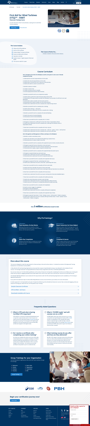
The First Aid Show (36, 416)
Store (49, 2)
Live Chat (85, 425)
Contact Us (23, 412)
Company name (73, 409)
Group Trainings (16, 374)
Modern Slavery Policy (50, 416)
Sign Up (74, 3)
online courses (67, 322)
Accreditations (23, 415)
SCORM (70, 317)
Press (34, 413)
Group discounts (23, 27)
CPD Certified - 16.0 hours (18, 290)
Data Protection (49, 412)
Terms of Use (48, 413)
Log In (10, 416)
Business (38, 2)
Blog (58, 2)
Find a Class (32, 2)
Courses (26, 2)
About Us (35, 410)
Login (78, 3)
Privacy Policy (48, 410)
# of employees (73, 414)
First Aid (18, 7)
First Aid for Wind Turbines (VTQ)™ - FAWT (31, 7)
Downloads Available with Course (20, 293)
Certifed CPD (32, 319)
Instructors (44, 2)
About (53, 2)
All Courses (11, 7)
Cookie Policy (48, 415)
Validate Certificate (24, 416)
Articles (62, 2)
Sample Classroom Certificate (19, 286)
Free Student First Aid (37, 418)
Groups (10, 412)
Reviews (34, 412)
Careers (34, 415)
